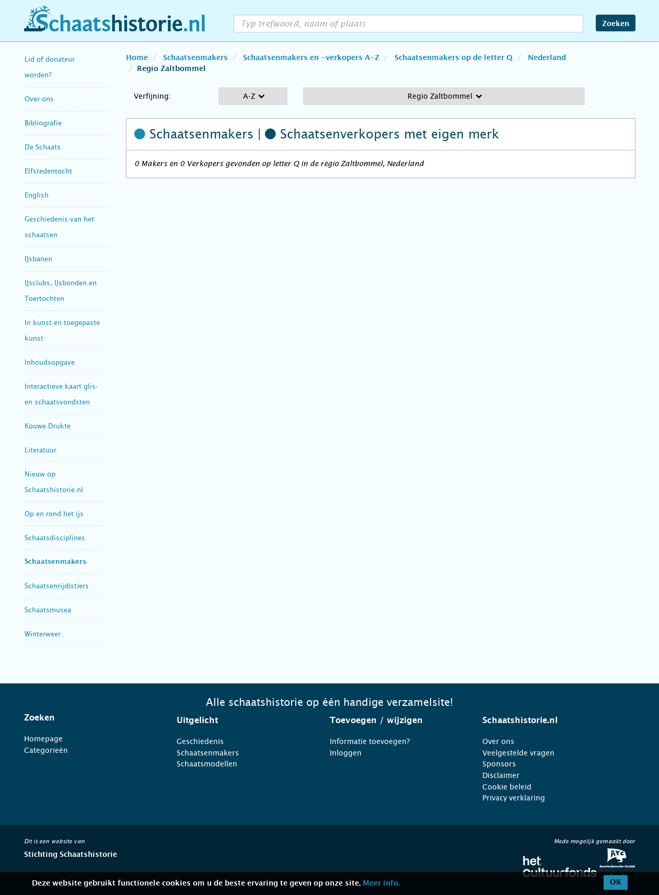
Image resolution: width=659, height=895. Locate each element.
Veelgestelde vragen (518, 753)
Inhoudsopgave (50, 362)
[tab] (87, 718)
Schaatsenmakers (55, 562)
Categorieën (46, 750)
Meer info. (381, 883)
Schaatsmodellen (207, 764)
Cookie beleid (506, 787)
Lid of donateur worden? (50, 67)
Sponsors (499, 764)
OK (615, 882)
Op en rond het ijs (54, 514)
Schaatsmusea (48, 610)
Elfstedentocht (48, 171)
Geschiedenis (200, 741)
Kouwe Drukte (48, 426)
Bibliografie (43, 123)
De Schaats (43, 147)
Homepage (43, 739)
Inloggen (346, 753)
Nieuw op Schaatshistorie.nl (54, 482)
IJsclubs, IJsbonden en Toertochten (61, 291)
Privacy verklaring (513, 798)
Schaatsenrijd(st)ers (57, 586)
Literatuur (40, 450)
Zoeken (615, 24)
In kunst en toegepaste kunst (62, 330)
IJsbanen (38, 259)
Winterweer (43, 634)
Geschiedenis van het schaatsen (59, 227)
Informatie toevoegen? (370, 741)
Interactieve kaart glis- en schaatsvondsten (61, 394)
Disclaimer (500, 775)
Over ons (39, 99)
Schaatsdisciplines (55, 538)
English (37, 195)
